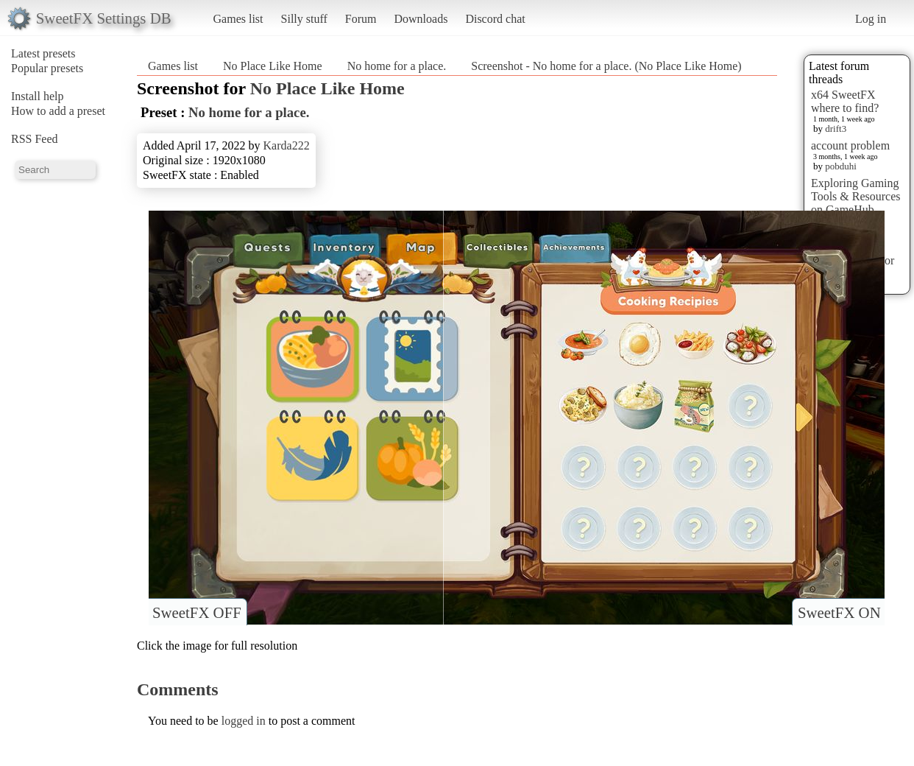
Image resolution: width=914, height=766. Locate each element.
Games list (238, 19)
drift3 (835, 128)
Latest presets (43, 53)
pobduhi (841, 166)
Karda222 (286, 145)
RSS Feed (34, 139)
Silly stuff (304, 19)
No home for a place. (397, 66)
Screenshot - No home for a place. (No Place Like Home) (606, 66)
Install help (37, 96)
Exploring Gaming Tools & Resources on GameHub (856, 196)
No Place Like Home (272, 66)
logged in (244, 720)
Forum (361, 19)
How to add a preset (58, 111)
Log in (870, 19)
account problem (850, 145)
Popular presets (47, 68)
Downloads (420, 19)
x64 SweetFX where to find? (845, 101)
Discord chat (495, 19)
